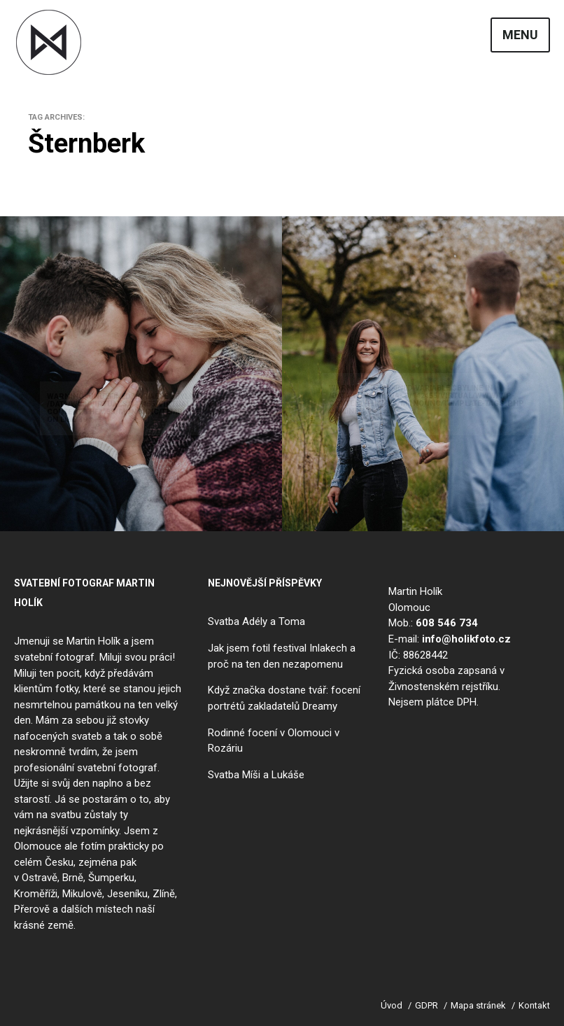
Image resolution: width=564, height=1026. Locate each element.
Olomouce (38, 846)
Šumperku (111, 877)
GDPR (426, 1004)
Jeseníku (127, 893)
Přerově (32, 909)
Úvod (391, 1004)
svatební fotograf (54, 657)
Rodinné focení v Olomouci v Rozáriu (273, 740)
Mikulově (82, 893)
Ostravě (39, 877)
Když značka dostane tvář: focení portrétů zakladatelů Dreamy (284, 698)
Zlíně (164, 893)
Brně (72, 877)
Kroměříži (35, 893)
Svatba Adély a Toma (256, 621)
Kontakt (534, 1004)
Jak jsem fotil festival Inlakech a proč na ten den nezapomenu (281, 656)
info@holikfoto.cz (466, 639)
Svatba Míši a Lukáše (256, 774)
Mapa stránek (478, 1004)
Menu (520, 35)
